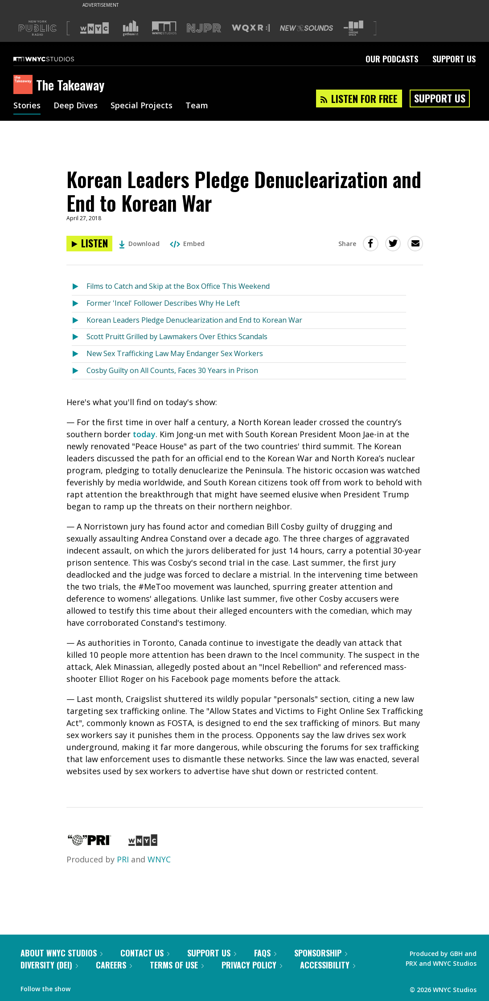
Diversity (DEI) (49, 965)
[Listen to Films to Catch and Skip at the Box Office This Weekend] (79, 287)
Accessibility (327, 965)
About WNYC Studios (62, 953)
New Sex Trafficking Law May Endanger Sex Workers (174, 353)
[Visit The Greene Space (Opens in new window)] (353, 28)
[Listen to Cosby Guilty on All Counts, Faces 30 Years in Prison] (79, 371)
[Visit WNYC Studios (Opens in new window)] (164, 27)
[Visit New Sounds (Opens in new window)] (306, 28)
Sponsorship (320, 953)
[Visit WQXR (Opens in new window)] (251, 28)
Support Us (454, 59)
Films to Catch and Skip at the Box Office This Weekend (178, 286)
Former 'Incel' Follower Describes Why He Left (163, 303)
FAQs (265, 953)
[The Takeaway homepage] (24, 85)
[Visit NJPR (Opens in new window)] (204, 28)
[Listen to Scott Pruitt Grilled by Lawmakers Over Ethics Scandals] (79, 337)
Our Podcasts (392, 59)
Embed (187, 243)
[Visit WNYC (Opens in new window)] (94, 28)
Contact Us (144, 953)
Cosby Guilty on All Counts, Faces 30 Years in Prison (172, 370)
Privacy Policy (252, 965)
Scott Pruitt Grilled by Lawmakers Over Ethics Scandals (176, 336)
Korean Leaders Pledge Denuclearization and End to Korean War (194, 320)
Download (139, 243)
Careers (114, 965)
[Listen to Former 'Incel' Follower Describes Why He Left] (79, 303)
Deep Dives (75, 106)
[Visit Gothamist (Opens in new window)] (130, 28)
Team (196, 106)
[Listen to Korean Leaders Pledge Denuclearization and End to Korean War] (89, 243)
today (144, 434)
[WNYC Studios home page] (54, 59)
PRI (123, 859)
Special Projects (142, 106)
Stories (27, 106)
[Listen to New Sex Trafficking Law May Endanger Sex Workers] (79, 354)
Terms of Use (177, 965)
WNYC (159, 859)
